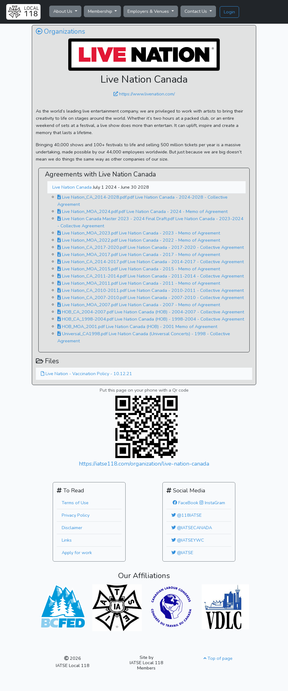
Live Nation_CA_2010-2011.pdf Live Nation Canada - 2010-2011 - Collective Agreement (150, 290)
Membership (100, 11)
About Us (63, 11)
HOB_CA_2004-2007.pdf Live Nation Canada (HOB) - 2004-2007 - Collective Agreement (150, 312)
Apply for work (77, 552)
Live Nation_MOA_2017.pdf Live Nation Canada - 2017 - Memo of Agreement (138, 254)
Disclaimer (72, 527)
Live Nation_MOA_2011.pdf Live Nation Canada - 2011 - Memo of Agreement (138, 283)
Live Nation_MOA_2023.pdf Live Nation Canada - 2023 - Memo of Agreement (138, 233)
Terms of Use (75, 503)
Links (67, 540)
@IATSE (182, 552)
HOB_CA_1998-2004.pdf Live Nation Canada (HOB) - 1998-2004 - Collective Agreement (150, 319)
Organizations (60, 31)
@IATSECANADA (191, 527)
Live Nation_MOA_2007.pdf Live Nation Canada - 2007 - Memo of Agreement (138, 305)
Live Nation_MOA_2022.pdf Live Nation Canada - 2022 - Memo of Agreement (138, 240)
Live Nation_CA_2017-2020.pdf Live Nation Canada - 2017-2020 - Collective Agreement (150, 247)
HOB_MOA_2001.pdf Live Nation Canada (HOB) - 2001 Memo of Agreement (137, 326)
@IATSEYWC (187, 540)
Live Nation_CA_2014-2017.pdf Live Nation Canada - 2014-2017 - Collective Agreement (150, 262)
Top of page (218, 658)
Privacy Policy (75, 515)
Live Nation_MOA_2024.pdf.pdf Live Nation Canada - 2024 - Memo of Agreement (142, 211)
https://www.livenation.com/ (144, 94)
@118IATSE (186, 515)
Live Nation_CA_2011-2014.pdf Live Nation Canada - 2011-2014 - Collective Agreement (150, 276)
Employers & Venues (148, 11)
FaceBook (185, 503)
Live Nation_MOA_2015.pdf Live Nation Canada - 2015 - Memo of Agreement (138, 269)
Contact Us (196, 11)
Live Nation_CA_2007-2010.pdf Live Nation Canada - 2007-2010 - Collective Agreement (150, 297)
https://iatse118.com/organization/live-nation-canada (144, 463)
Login (229, 12)
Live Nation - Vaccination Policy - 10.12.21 (86, 373)
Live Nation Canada (72, 187)
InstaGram (212, 503)
